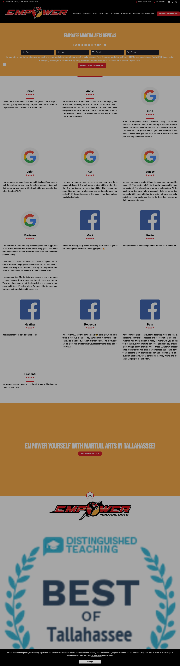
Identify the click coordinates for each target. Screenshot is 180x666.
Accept (90, 661)
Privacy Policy (96, 656)
